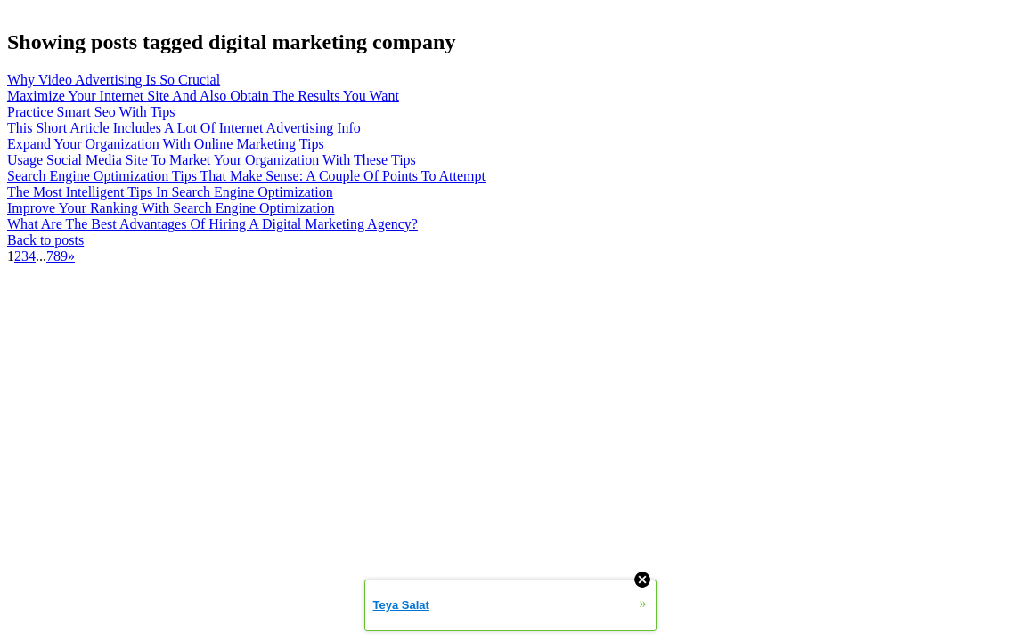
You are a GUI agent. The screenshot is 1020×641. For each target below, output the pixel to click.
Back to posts (45, 239)
